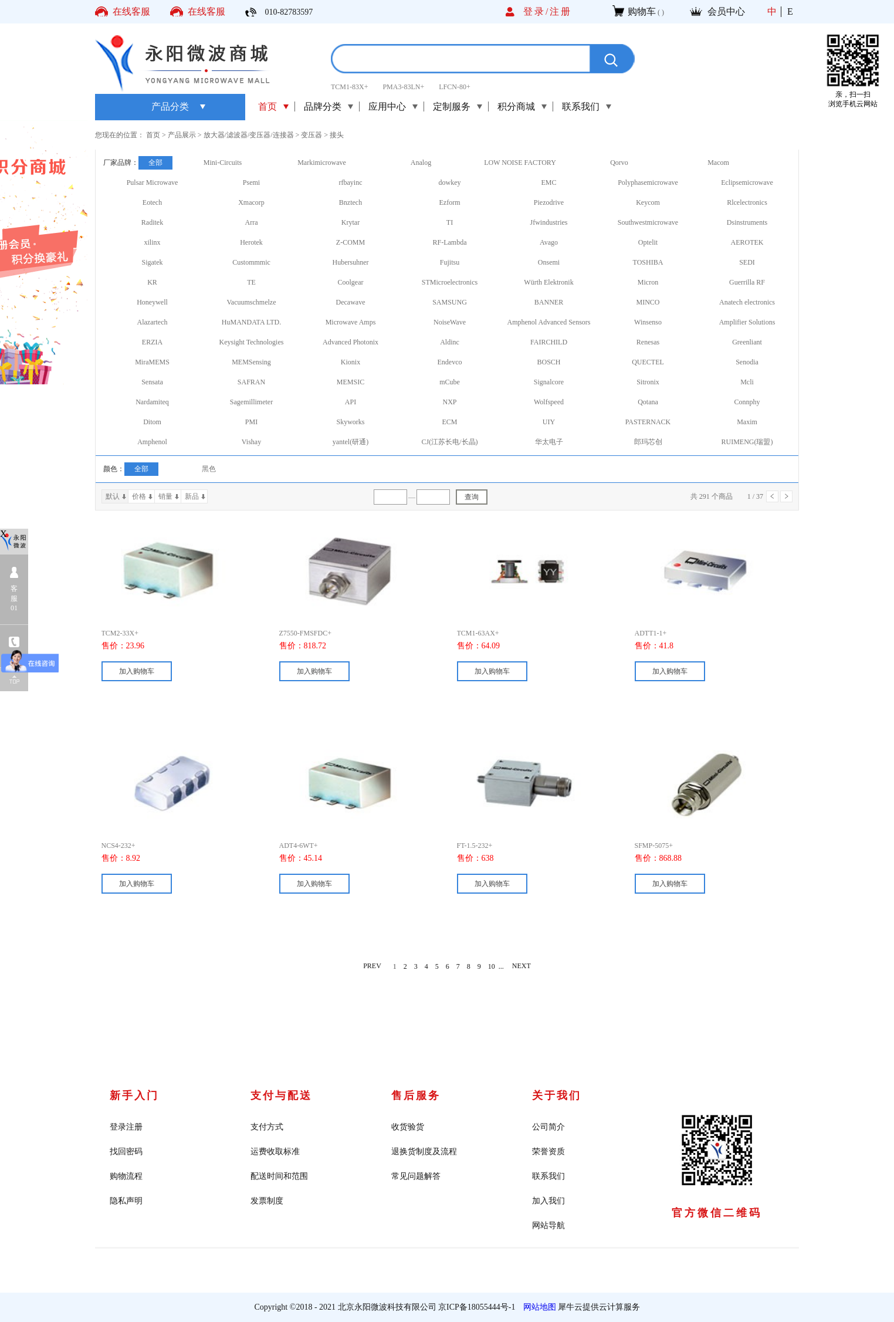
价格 (139, 496)
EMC (548, 182)
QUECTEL (648, 362)
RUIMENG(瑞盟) (747, 442)
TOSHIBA (648, 262)
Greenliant (747, 342)
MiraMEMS (152, 362)
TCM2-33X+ (119, 633)
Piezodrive (549, 202)
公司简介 (548, 1126)
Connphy (747, 402)
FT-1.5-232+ (475, 845)
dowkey (450, 182)
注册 (561, 11)
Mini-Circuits (223, 162)
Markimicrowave (321, 162)
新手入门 (134, 1095)
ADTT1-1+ (651, 633)
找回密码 (126, 1151)
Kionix (350, 362)
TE (251, 282)
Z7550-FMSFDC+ (305, 633)
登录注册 (126, 1126)
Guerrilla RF (747, 282)
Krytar (350, 222)
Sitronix (647, 382)
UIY (549, 422)
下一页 (786, 496)
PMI (251, 422)
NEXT (521, 966)
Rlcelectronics (747, 202)
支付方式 (266, 1126)
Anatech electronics (747, 302)
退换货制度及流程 (424, 1151)
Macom (718, 162)
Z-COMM (350, 242)
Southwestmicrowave (648, 222)
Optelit (648, 242)
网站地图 (537, 1307)
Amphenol (152, 442)
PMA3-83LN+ (403, 87)
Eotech (152, 202)
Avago (549, 242)
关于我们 (556, 1095)
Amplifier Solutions (747, 322)
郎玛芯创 (648, 442)
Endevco (450, 362)
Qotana (648, 402)
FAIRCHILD (548, 342)
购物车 (642, 11)
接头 (337, 135)
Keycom (648, 202)
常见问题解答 (416, 1176)
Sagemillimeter (251, 402)
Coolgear (351, 282)
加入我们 (548, 1200)
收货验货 (407, 1126)
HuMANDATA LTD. (251, 322)
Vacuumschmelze (251, 302)
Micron (648, 282)
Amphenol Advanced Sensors (549, 322)
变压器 (311, 135)
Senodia (747, 362)
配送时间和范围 (279, 1176)
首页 (267, 106)
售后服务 (416, 1095)
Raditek (152, 222)
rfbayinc (351, 182)
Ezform (449, 202)
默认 (113, 496)
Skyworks (350, 422)
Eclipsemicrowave (747, 182)
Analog (421, 162)
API (350, 402)
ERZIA (152, 342)
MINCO (647, 302)
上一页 (772, 496)
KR (152, 282)
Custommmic (251, 262)
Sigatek (152, 262)
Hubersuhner (351, 262)
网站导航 (548, 1225)
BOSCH (548, 362)
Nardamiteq (152, 402)
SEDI (747, 262)
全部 (155, 162)
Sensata (152, 382)
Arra (251, 222)
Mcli (747, 382)
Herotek (251, 242)
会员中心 (726, 11)
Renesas (647, 342)
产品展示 (182, 135)
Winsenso (648, 322)
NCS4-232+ (118, 845)
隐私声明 (126, 1200)
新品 (192, 496)
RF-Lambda (450, 242)
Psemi (251, 182)
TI (449, 222)
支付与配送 (281, 1095)
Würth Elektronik (548, 282)
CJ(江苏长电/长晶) (450, 442)
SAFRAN (251, 382)
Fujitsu (449, 262)
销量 (165, 496)
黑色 (209, 469)
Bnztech (350, 202)
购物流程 (126, 1176)
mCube (449, 382)
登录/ (536, 11)
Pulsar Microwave (152, 182)
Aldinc (449, 342)
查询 (472, 497)
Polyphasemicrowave (648, 182)
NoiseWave (450, 322)
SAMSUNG (449, 302)
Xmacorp (251, 202)
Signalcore (549, 382)
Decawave (350, 302)
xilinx (152, 242)
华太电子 (549, 442)
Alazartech (152, 322)
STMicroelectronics (450, 282)
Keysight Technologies (251, 342)
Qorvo (619, 162)
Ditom (152, 422)
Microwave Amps (351, 322)
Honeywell (152, 302)
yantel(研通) (350, 442)
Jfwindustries (549, 222)
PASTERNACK (648, 422)
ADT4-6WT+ (298, 845)
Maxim (747, 422)
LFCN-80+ (454, 87)
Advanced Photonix (350, 342)
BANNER (548, 302)
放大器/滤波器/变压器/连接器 (249, 135)
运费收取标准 (275, 1151)
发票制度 (266, 1200)
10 (491, 966)
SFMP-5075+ (654, 845)
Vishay (251, 442)
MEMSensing (251, 362)
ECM (449, 422)
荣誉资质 (548, 1151)
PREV (372, 966)
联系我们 (548, 1176)
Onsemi (549, 262)
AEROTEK (747, 242)
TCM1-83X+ (349, 87)
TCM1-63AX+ (478, 633)
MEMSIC (350, 382)
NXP (449, 402)
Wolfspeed (549, 402)
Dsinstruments (747, 222)
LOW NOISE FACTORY (520, 162)
